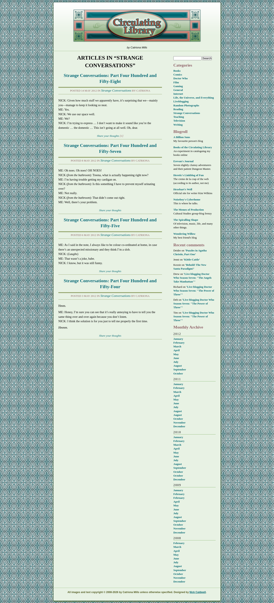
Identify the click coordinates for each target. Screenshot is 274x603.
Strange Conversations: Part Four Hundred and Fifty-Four (110, 283)
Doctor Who (180, 78)
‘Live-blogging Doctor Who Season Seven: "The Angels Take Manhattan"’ (192, 277)
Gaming (178, 86)
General (178, 90)
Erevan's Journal (183, 161)
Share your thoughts (108, 135)
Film (176, 82)
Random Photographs (186, 105)
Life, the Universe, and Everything (193, 97)
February (179, 342)
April (176, 350)
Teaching (178, 116)
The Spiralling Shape (185, 219)
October (178, 373)
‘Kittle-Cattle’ (191, 259)
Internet (178, 93)
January (178, 338)
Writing (178, 124)
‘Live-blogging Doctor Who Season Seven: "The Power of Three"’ (193, 290)
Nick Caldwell (197, 592)
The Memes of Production (188, 209)
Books (177, 70)
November (179, 422)
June (176, 358)
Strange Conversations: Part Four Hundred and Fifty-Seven (110, 148)
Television (179, 120)
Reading (178, 109)
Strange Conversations (116, 90)
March (177, 346)
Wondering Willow (184, 233)
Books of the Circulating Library (192, 147)
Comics (177, 74)
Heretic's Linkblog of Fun (188, 175)
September (179, 369)
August (177, 365)
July (175, 361)
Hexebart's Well (182, 189)
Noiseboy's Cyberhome (186, 199)
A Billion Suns (181, 137)
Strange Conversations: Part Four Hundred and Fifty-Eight (110, 78)
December (179, 426)
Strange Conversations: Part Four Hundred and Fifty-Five (110, 222)
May (176, 354)
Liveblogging (181, 101)
